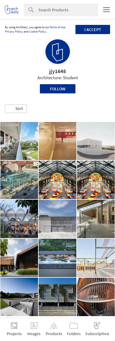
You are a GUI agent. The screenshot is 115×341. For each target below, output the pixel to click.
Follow (57, 89)
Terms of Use (57, 27)
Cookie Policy (37, 31)
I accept (92, 29)
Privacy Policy (14, 31)
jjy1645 (57, 71)
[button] (16, 108)
